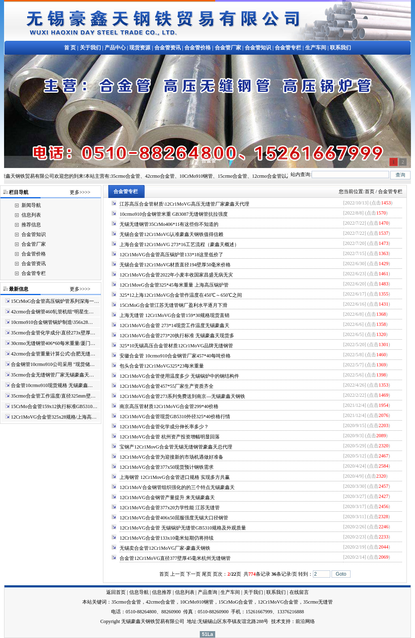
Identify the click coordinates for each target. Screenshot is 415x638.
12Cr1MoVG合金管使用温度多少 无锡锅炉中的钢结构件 (179, 376)
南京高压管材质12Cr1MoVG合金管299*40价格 (169, 406)
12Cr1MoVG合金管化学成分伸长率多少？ (164, 427)
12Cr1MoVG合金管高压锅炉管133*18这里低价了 (171, 254)
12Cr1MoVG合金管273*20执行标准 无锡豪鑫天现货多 (177, 335)
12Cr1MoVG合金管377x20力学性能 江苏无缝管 (170, 507)
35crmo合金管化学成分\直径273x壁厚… (53, 333)
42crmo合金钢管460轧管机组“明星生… (52, 312)
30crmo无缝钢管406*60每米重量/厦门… (53, 343)
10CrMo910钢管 (197, 602)
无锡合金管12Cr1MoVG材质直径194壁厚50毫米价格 (175, 265)
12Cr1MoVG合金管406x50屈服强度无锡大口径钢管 (174, 518)
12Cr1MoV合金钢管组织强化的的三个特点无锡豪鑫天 (177, 487)
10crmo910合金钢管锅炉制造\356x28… (52, 322)
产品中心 (115, 48)
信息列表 (31, 215)
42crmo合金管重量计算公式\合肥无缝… (53, 354)
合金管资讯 (167, 48)
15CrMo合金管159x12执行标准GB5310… (54, 406)
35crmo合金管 (126, 602)
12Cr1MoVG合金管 (278, 602)
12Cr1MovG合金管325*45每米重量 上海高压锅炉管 (174, 285)
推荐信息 (31, 225)
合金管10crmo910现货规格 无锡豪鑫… (52, 385)
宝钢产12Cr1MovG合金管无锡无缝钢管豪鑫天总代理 (176, 447)
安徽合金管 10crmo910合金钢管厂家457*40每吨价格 (175, 356)
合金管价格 (197, 48)
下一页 (193, 574)
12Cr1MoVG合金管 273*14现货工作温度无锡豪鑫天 (174, 325)
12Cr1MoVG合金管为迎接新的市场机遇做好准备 (171, 457)
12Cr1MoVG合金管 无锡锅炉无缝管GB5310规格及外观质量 (183, 528)
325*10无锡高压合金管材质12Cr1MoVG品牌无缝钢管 (176, 346)
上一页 (177, 574)
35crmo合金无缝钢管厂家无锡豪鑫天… (52, 375)
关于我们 (90, 48)
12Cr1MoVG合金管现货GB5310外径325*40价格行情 (175, 416)
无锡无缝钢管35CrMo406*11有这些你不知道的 (169, 224)
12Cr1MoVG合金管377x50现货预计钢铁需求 (167, 467)
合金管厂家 (228, 48)
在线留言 (299, 592)
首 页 (70, 48)
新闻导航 (31, 205)
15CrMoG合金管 (235, 602)
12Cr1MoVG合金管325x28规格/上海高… (53, 417)
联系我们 (340, 48)
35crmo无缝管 (318, 602)
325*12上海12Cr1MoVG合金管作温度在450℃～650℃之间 (181, 295)
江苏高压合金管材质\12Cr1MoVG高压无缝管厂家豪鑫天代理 (184, 204)
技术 (276, 621)
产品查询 (207, 592)
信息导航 (139, 592)
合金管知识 (258, 48)
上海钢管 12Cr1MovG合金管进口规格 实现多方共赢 (174, 477)
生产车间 (315, 48)
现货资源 (139, 48)
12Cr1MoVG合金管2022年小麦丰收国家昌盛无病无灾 (176, 275)
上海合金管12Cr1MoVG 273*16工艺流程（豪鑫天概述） (179, 244)
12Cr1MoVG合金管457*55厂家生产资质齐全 (167, 386)
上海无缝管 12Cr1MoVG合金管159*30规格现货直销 (174, 315)
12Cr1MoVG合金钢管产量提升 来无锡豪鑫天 (167, 497)
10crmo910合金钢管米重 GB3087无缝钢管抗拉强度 (173, 214)
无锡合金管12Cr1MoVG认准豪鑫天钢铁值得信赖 (171, 234)
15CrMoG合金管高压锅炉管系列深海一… (55, 301)
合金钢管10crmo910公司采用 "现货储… (53, 364)
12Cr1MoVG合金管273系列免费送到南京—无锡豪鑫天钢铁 (182, 396)
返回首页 (116, 592)
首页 (369, 191)
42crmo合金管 (160, 602)
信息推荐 (161, 592)
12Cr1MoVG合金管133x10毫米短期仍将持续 (167, 538)
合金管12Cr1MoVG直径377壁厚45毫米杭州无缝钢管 (175, 558)
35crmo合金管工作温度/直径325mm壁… (53, 396)
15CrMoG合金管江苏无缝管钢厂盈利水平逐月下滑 (173, 305)
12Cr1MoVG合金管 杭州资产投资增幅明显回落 (170, 437)
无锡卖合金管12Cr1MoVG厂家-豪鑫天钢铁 (165, 548)
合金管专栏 (288, 48)
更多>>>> (80, 192)
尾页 (207, 574)
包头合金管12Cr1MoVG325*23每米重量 (162, 366)
